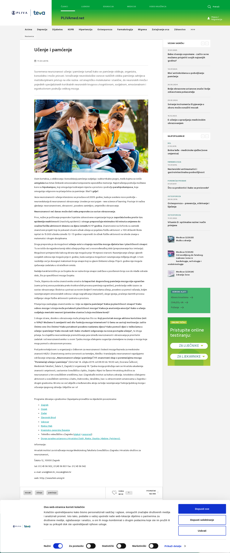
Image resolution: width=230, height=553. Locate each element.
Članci (64, 6)
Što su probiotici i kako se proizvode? (188, 187)
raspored (86, 434)
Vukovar (45, 421)
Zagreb (44, 405)
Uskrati (202, 531)
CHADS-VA (177, 302)
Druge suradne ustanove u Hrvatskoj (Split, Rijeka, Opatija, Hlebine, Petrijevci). (80, 438)
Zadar (44, 413)
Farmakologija (174, 162)
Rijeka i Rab (46, 426)
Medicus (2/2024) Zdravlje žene (181, 273)
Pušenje (175, 307)
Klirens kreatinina (179, 297)
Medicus (131, 6)
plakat (77, 434)
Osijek (44, 409)
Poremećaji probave (177, 181)
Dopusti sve (202, 509)
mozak (28, 493)
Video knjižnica (157, 6)
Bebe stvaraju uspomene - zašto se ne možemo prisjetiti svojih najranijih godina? (188, 57)
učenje (39, 493)
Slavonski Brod (48, 417)
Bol (169, 143)
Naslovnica (29, 36)
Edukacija (108, 6)
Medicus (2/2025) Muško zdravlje (181, 239)
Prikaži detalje (173, 546)
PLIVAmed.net (72, 18)
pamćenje (52, 493)
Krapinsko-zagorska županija (55, 430)
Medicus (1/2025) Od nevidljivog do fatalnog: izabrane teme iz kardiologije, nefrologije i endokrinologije (185, 258)
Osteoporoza (174, 196)
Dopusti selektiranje (202, 520)
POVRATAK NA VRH (151, 492)
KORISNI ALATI (179, 292)
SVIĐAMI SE (125, 492)
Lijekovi (85, 6)
